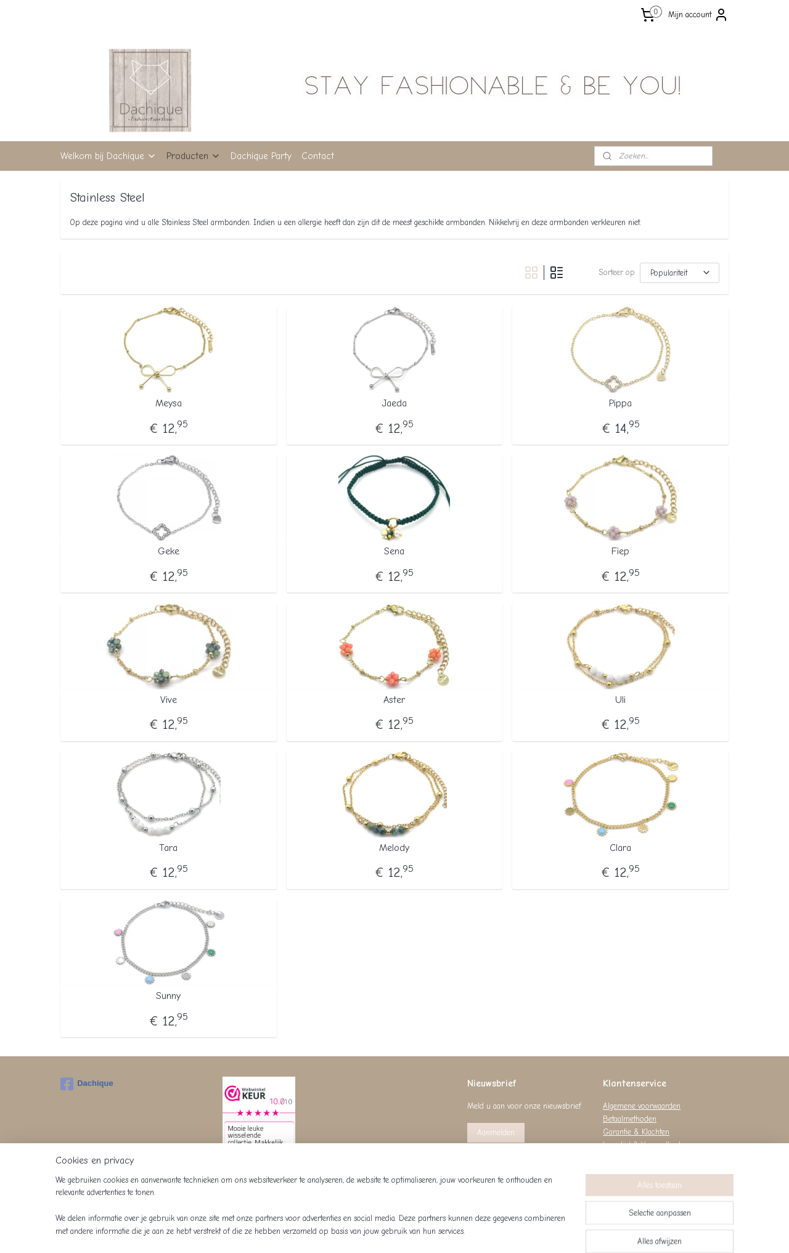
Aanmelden (496, 1132)
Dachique (86, 1084)
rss (374, 1230)
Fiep (620, 551)
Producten (193, 156)
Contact (317, 156)
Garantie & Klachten (636, 1131)
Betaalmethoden (629, 1119)
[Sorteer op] (679, 272)
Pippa (620, 403)
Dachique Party (261, 156)
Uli (620, 699)
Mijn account (698, 14)
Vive (168, 699)
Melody (394, 847)
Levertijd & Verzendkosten (646, 1144)
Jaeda (394, 403)
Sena (394, 551)
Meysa (168, 403)
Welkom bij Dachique (108, 156)
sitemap (352, 1230)
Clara (620, 847)
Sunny (168, 995)
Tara (168, 847)
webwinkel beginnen (415, 1230)
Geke (168, 551)
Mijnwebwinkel (511, 1230)
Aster (394, 699)
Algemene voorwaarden (642, 1106)
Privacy (614, 1157)
